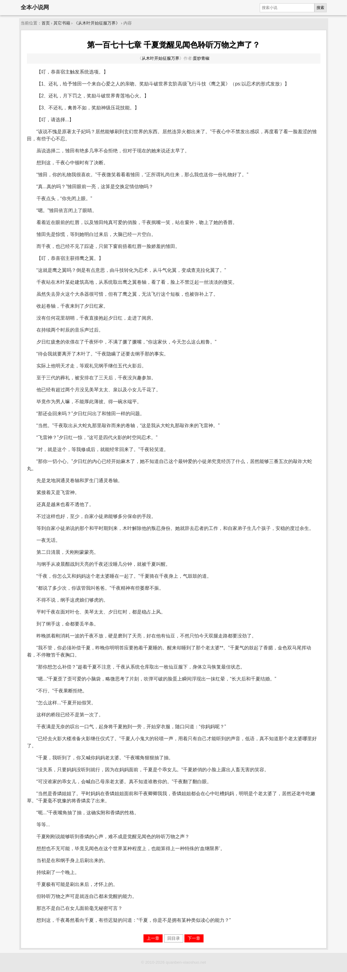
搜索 (320, 7)
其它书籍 (61, 23)
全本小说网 (35, 7)
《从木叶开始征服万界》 (97, 23)
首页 (46, 23)
